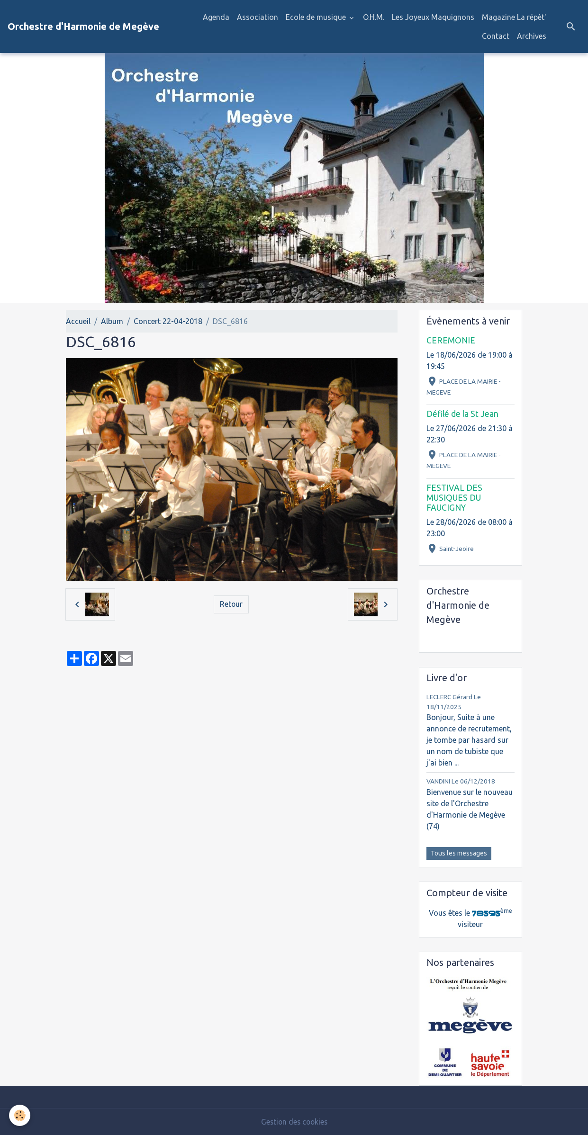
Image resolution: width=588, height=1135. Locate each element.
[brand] (83, 26)
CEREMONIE (450, 340)
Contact (495, 36)
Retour (231, 604)
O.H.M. (373, 17)
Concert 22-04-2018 (168, 321)
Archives (531, 36)
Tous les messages (459, 853)
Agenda (216, 17)
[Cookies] (20, 1115)
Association (257, 17)
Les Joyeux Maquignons (433, 17)
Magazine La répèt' (514, 17)
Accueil (78, 321)
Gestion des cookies (294, 1121)
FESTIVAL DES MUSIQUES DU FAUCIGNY (454, 497)
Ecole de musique (317, 17)
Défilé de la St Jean (462, 413)
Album (112, 321)
